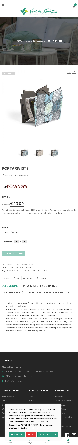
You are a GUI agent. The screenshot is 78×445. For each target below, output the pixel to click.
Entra (4, 401)
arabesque (11, 270)
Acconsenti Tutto (48, 434)
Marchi (31, 396)
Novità (31, 401)
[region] (33, 422)
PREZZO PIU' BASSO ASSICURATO (48, 292)
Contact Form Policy (63, 417)
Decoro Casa (34, 41)
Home (19, 41)
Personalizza (17, 434)
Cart (29, 441)
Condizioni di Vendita (63, 401)
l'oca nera (20, 270)
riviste (44, 270)
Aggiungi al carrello (14, 254)
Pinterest (41, 278)
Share (17, 278)
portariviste (36, 270)
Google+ (28, 278)
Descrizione (10, 286)
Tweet (7, 278)
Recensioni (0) (13, 292)
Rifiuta (31, 434)
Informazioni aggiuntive (40, 286)
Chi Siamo (58, 396)
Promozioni (27, 267)
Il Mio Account (8, 396)
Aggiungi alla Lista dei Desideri (12, 264)
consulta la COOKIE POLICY (40, 428)
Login (68, 441)
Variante (7, 227)
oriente (28, 270)
